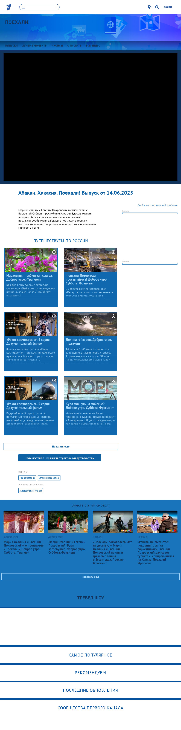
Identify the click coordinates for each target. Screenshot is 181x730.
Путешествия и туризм (30, 490)
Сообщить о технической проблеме (157, 205)
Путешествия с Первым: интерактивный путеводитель (60, 458)
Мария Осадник (27, 477)
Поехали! (17, 22)
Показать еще (60, 446)
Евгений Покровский (49, 477)
